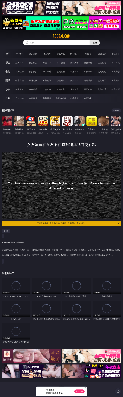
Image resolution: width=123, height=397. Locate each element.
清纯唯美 (88, 80)
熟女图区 (102, 80)
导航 (7, 98)
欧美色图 (47, 80)
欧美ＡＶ (47, 62)
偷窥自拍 (19, 80)
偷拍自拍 (33, 71)
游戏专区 (61, 53)
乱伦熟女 (102, 71)
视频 (7, 62)
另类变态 (116, 71)
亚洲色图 (33, 80)
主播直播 (102, 62)
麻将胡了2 (74, 53)
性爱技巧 (116, 89)
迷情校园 (74, 89)
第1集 (6, 231)
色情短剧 (88, 98)
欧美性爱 (61, 71)
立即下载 (79, 391)
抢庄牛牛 (116, 53)
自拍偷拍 (33, 62)
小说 (7, 89)
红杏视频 (74, 98)
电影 (7, 71)
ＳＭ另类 (116, 62)
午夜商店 (33, 98)
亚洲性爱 (19, 71)
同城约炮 (19, 98)
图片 (7, 80)
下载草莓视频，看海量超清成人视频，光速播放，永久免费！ (78, 223)
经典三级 (88, 71)
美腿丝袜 (74, 80)
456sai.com (61, 36)
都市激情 (19, 89)
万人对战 (47, 53)
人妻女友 (47, 89)
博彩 (7, 53)
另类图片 (116, 80)
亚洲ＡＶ (19, 62)
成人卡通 (47, 71)
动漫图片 (61, 80)
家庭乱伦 (33, 89)
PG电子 (19, 53)
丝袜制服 (88, 62)
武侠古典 (61, 89)
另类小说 (88, 89)
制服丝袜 (74, 71)
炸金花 (88, 53)
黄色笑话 (102, 89)
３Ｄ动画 (61, 62)
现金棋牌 (102, 53)
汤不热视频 (61, 98)
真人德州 (33, 53)
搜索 (95, 42)
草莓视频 (47, 98)
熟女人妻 (74, 62)
